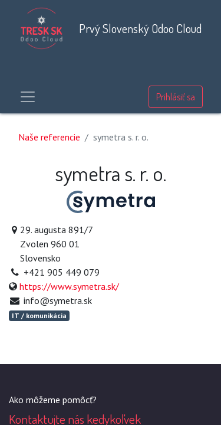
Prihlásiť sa (175, 97)
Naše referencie (49, 137)
